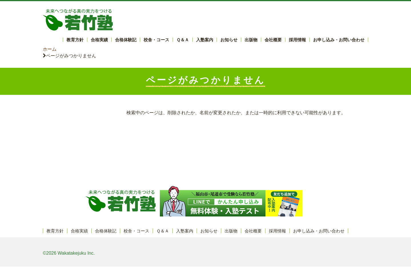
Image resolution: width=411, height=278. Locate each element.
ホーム (50, 49)
